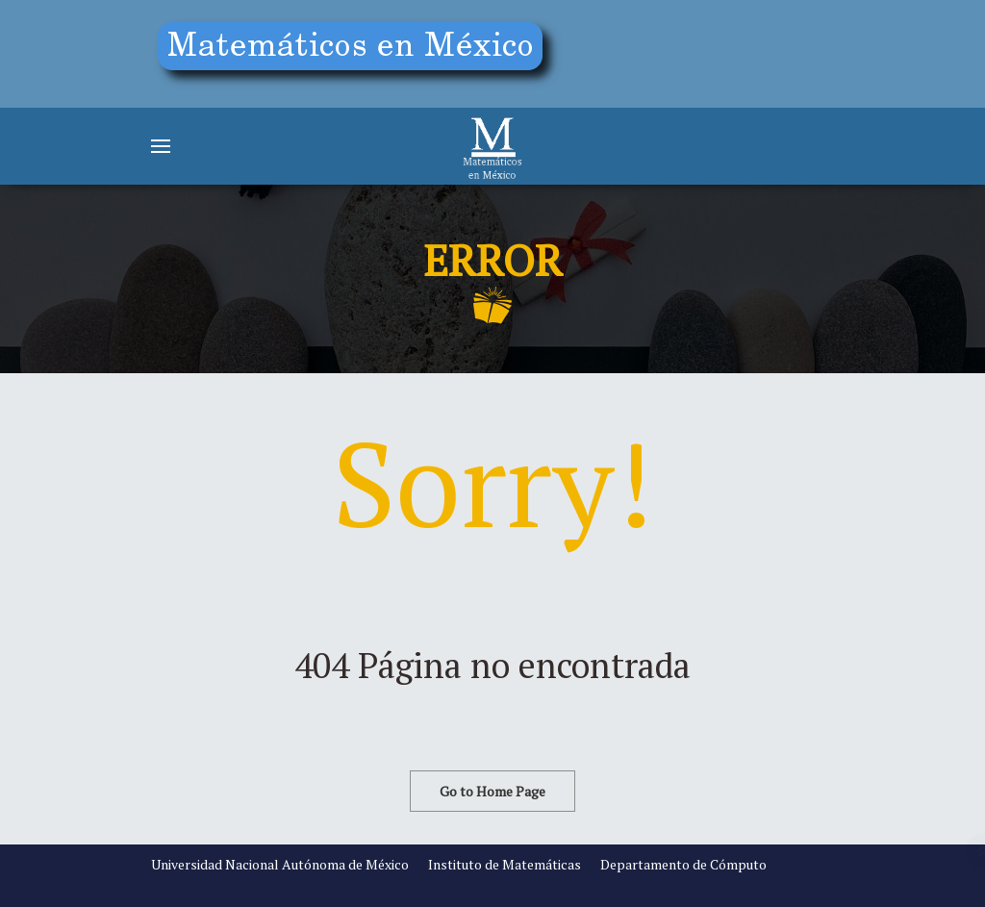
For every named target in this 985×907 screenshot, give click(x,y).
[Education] (358, 50)
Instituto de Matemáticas (504, 864)
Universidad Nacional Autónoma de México (280, 864)
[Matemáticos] (492, 146)
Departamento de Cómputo (683, 864)
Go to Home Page (492, 791)
